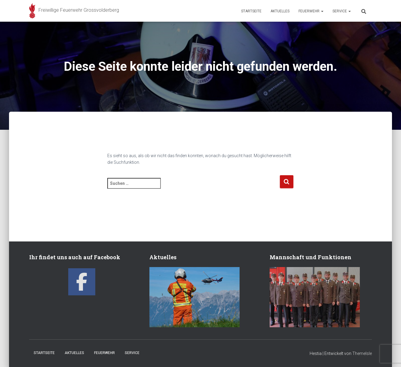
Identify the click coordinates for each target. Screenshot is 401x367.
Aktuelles (280, 11)
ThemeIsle (362, 353)
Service (341, 11)
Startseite (251, 11)
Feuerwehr (310, 11)
